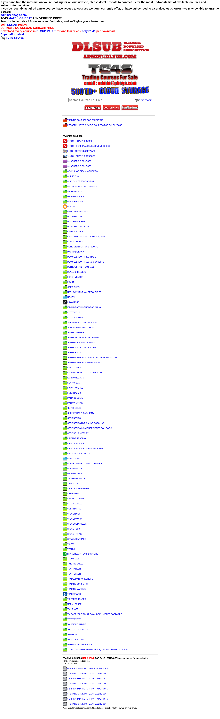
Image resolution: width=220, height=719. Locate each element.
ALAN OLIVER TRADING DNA (78, 181)
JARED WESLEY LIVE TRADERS (80, 322)
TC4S (5, 18)
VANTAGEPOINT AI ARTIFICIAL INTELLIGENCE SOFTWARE (92, 614)
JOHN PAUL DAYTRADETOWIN (79, 347)
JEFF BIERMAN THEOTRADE (78, 327)
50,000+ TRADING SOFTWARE (79, 151)
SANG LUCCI (71, 483)
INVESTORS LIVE (73, 317)
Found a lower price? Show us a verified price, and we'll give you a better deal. (53, 21)
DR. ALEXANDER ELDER (76, 226)
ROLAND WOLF (72, 468)
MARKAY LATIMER (73, 403)
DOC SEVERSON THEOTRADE (79, 257)
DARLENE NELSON (74, 221)
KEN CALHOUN (72, 368)
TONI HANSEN (72, 569)
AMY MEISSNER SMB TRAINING (80, 186)
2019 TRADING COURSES (77, 161)
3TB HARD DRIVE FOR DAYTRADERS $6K (84, 694)
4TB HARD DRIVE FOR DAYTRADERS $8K (84, 704)
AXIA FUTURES (72, 191)
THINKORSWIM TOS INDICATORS (80, 554)
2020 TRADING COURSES (77, 166)
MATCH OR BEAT (20, 18)
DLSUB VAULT (46, 31)
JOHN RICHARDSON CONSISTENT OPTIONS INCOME (90, 357)
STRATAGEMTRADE (74, 539)
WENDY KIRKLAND (74, 639)
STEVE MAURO (72, 519)
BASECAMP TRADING (75, 211)
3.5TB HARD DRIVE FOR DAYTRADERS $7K (85, 699)
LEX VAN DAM (71, 383)
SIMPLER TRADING (74, 499)
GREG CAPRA (71, 287)
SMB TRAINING (72, 509)
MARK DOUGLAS (73, 398)
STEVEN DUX (71, 529)
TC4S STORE (12, 37)
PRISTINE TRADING (74, 438)
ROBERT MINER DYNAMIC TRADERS (82, 463)
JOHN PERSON (72, 352)
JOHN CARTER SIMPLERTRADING (81, 337)
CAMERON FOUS (73, 232)
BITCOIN (69, 206)
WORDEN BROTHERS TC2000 (79, 644)
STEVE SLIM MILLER (75, 524)
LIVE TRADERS (72, 393)
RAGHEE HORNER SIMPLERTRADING (83, 448)
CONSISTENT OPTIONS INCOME (80, 247)
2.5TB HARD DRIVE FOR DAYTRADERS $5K (85, 689)
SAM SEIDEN (71, 494)
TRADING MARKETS (74, 589)
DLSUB (12, 24)
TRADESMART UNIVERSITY (78, 579)
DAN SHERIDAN (72, 216)
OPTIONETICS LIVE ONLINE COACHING (84, 423)
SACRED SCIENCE (74, 478)
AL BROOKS (71, 176)
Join (4, 24)
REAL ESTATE (71, 458)
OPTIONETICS (72, 418)
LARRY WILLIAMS (73, 378)
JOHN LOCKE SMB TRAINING (79, 342)
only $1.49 (88, 31)
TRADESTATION (72, 594)
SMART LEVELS (72, 504)
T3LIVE (68, 544)
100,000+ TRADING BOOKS (77, 141)
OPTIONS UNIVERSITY (76, 433)
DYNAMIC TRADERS (74, 272)
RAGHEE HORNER (74, 443)
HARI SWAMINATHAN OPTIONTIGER (82, 292)
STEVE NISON (72, 514)
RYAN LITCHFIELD (73, 473)
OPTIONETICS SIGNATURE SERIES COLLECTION (88, 428)
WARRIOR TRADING (74, 624)
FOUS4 (68, 282)
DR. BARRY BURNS (74, 196)
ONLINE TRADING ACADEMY (78, 413)
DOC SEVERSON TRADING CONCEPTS (83, 262)
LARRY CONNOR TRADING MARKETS (83, 373)
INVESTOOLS (71, 312)
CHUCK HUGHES (73, 242)
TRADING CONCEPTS (75, 584)
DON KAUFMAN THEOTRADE (78, 267)
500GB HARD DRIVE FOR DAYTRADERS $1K (86, 668)
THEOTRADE (71, 559)
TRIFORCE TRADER (74, 599)
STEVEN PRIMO (72, 534)
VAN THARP (70, 609)
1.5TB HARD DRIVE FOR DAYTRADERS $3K (85, 679)
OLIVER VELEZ (72, 408)
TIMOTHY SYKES (73, 564)
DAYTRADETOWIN (73, 252)
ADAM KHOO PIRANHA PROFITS (80, 171)
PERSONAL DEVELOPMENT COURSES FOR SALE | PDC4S (92, 125)
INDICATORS (71, 302)
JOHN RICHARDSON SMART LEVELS (82, 363)
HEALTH (69, 297)
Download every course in (18, 31)
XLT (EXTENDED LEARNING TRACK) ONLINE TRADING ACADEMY (95, 649)
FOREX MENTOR (73, 277)
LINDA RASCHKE (73, 388)
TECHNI (69, 549)
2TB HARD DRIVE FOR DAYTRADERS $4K (84, 684)
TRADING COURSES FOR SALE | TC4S (83, 120)
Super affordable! (12, 34)
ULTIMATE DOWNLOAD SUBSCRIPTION (27, 27)
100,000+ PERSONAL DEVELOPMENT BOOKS (86, 146)
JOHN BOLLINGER (73, 332)
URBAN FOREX (72, 604)
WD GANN (70, 634)
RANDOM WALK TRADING (77, 453)
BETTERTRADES (73, 201)
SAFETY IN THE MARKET (77, 488)
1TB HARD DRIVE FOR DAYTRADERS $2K (84, 674)
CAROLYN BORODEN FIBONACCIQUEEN (84, 237)
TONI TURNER (72, 574)
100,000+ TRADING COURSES (79, 156)
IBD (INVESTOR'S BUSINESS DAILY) (82, 307)
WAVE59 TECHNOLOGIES (77, 629)
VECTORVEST (72, 619)
